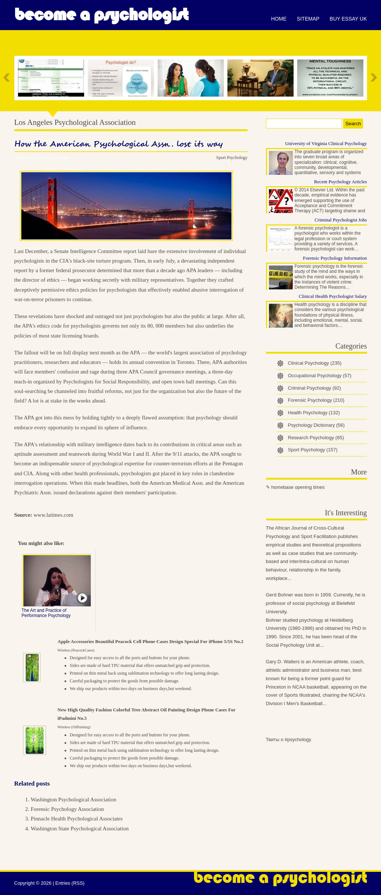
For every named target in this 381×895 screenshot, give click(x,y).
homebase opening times (297, 487)
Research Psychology (316, 437)
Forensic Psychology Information (335, 258)
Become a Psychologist (101, 14)
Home (279, 19)
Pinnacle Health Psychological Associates (77, 819)
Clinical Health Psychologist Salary (333, 296)
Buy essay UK (348, 19)
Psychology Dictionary (316, 425)
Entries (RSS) (69, 883)
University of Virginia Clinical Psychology (326, 143)
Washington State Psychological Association (80, 828)
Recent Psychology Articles (340, 181)
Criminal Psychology (314, 388)
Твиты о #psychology (289, 739)
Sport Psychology (231, 157)
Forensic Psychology (316, 400)
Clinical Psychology (315, 363)
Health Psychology (314, 412)
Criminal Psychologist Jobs (340, 220)
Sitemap (308, 19)
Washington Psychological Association (73, 799)
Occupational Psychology (320, 375)
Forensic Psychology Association (67, 809)
